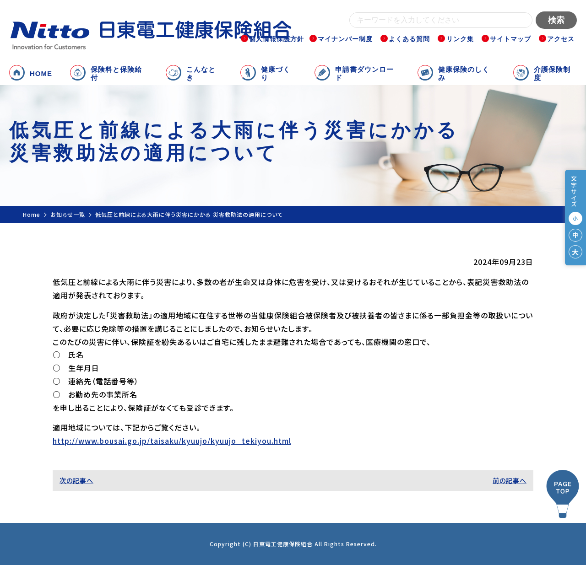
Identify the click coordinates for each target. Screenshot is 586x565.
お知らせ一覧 (67, 214)
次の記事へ (76, 480)
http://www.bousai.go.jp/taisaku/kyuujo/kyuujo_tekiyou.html (172, 440)
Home (31, 214)
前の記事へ (509, 480)
